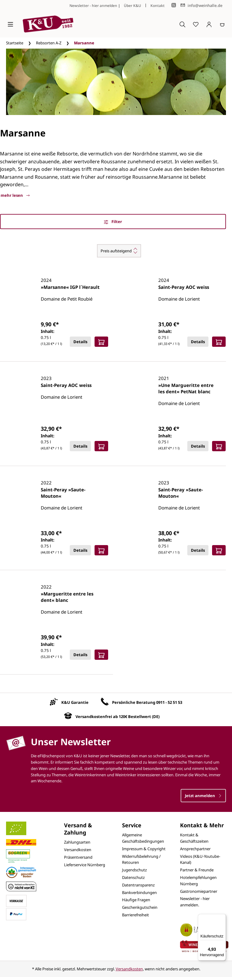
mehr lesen (15, 195)
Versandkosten (77, 849)
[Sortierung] (119, 250)
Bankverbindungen (139, 892)
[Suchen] (182, 24)
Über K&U (132, 5)
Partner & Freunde (197, 870)
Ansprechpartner (195, 848)
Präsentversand (78, 857)
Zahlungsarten (77, 842)
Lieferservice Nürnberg (84, 864)
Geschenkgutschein (139, 907)
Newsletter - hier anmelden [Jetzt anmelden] (93, 5)
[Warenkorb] (222, 24)
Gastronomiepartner (198, 891)
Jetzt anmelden (203, 795)
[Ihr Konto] (209, 24)
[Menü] (10, 24)
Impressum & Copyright (144, 848)
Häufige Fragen (136, 899)
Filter (113, 221)
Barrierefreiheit (135, 915)
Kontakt (157, 5)
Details (80, 341)
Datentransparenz (138, 885)
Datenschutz (133, 877)
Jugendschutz (134, 870)
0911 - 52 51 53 (169, 702)
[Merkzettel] (195, 24)
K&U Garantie (75, 702)
